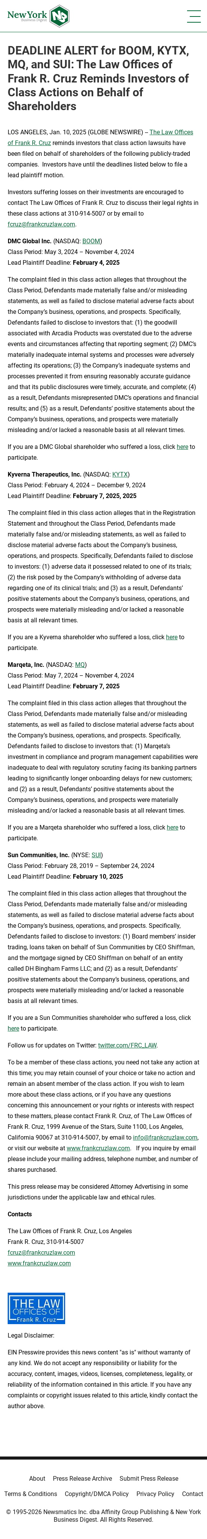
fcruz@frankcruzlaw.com (41, 224)
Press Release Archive (82, 1478)
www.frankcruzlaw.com (98, 1148)
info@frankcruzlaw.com (165, 1137)
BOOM (91, 241)
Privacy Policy (155, 1494)
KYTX (120, 474)
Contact (192, 1494)
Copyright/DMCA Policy (97, 1494)
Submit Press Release (149, 1478)
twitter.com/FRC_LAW (127, 1045)
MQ (80, 664)
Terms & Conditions (30, 1494)
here (182, 446)
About (37, 1478)
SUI (96, 855)
